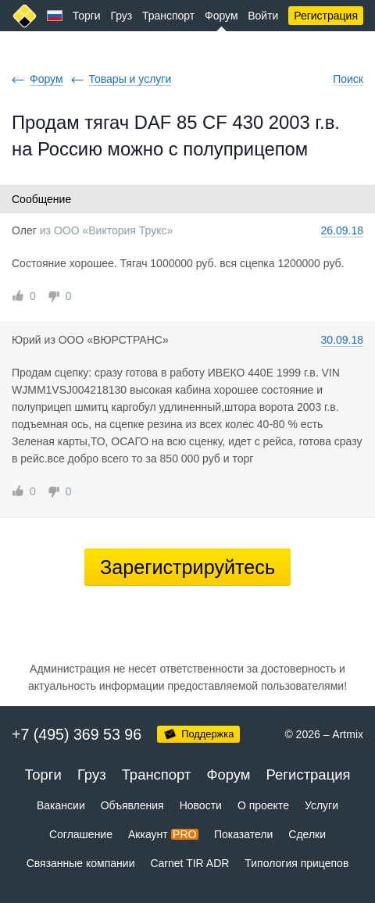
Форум (221, 15)
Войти (263, 15)
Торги (87, 15)
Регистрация (326, 15)
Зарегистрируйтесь (187, 567)
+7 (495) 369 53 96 (76, 734)
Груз (121, 15)
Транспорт (168, 15)
